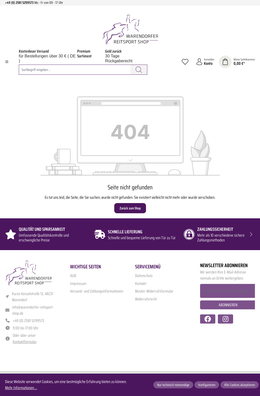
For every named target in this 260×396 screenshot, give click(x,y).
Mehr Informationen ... (21, 388)
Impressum (78, 283)
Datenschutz (144, 275)
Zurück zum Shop (130, 208)
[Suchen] (139, 70)
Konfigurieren (206, 385)
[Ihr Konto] (205, 62)
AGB (73, 275)
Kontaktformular (25, 342)
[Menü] (7, 62)
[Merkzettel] (185, 61)
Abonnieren (228, 305)
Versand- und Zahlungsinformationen (96, 291)
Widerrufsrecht (146, 299)
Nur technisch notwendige (173, 385)
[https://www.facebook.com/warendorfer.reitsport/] (207, 319)
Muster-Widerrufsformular (154, 291)
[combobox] (75, 70)
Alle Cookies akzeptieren (239, 385)
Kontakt (140, 283)
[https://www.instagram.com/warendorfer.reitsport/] (225, 319)
